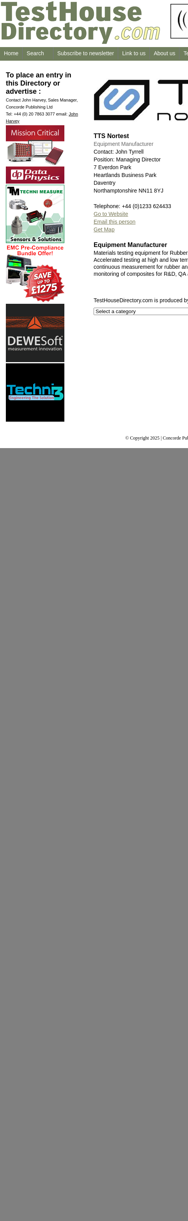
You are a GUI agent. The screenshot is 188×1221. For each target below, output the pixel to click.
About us (164, 53)
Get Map (104, 229)
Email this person (114, 222)
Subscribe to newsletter (85, 53)
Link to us (133, 53)
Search (35, 53)
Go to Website (111, 214)
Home (11, 53)
